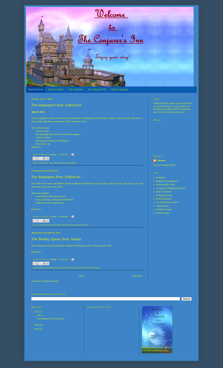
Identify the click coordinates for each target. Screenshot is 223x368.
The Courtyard (75, 89)
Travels (86, 225)
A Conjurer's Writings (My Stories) (170, 188)
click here (180, 112)
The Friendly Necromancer (167, 202)
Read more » (36, 147)
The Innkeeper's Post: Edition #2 (56, 105)
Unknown (161, 160)
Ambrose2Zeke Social (165, 184)
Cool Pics (42, 225)
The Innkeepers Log (74, 225)
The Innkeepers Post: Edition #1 (56, 177)
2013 (37, 311)
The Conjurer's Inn (102, 245)
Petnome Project (163, 213)
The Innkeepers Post (62, 163)
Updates (73, 163)
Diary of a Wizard (163, 191)
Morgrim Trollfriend (66, 268)
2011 (37, 329)
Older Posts (137, 276)
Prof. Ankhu (79, 268)
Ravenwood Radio (163, 199)
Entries (45, 163)
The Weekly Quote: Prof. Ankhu (56, 239)
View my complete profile (164, 165)
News (51, 163)
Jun (39, 315)
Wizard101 (160, 177)
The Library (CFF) (97, 89)
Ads (40, 163)
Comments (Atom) (51, 281)
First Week (57, 225)
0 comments (63, 154)
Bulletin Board (36, 89)
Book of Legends (119, 89)
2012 (37, 325)
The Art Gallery (56, 89)
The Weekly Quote (92, 268)
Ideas (64, 225)
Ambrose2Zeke (162, 206)
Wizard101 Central (164, 209)
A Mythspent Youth (164, 195)
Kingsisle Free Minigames (167, 181)
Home (81, 276)
